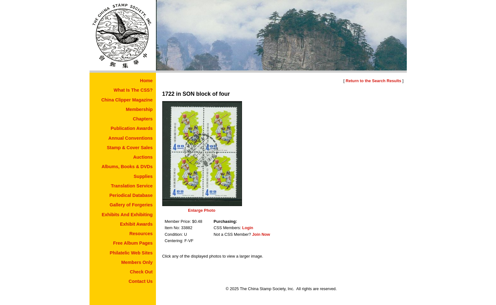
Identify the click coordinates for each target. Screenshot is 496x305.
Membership (139, 109)
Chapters (142, 118)
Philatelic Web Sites (131, 252)
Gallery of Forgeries (131, 204)
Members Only (136, 262)
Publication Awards (132, 128)
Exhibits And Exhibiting (127, 214)
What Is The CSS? (133, 90)
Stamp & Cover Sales (130, 147)
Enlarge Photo (201, 210)
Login (247, 227)
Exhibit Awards (136, 224)
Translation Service (132, 185)
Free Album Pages (132, 243)
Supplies (143, 176)
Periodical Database (131, 195)
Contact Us (141, 281)
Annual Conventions (130, 138)
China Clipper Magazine (126, 99)
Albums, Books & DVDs (127, 166)
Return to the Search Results (373, 80)
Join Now (261, 234)
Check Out (141, 271)
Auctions (143, 157)
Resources (141, 233)
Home (146, 80)
